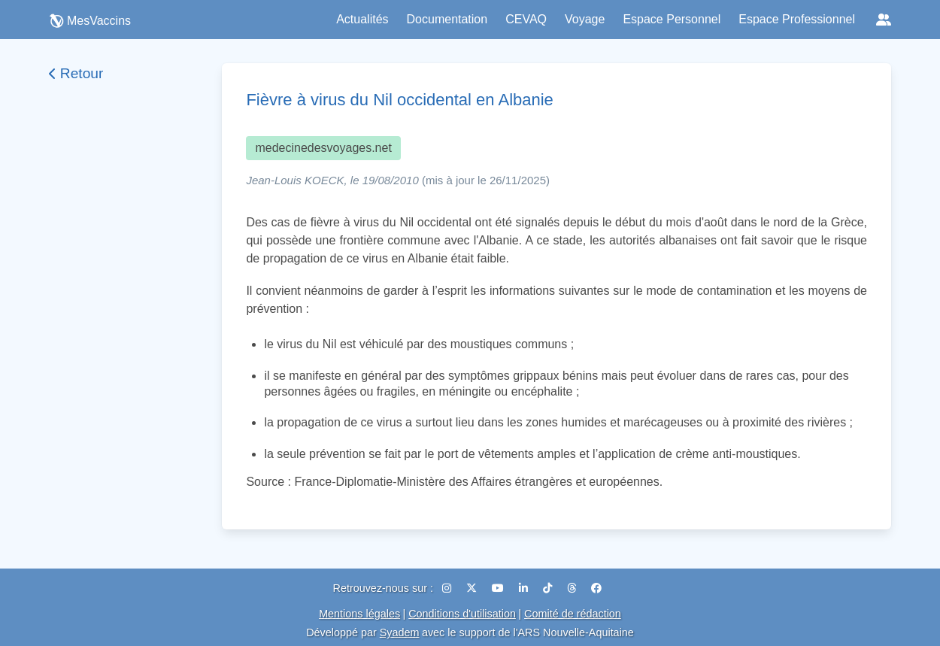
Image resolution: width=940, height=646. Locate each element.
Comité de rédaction (572, 614)
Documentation (447, 19)
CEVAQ (526, 19)
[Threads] (573, 588)
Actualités (362, 19)
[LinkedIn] (525, 588)
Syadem (400, 632)
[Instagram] (448, 588)
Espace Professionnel (796, 19)
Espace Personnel (671, 19)
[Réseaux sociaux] (884, 19)
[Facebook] (596, 588)
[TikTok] (549, 588)
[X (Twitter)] (473, 588)
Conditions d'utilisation (462, 614)
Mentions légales (359, 614)
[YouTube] (499, 588)
